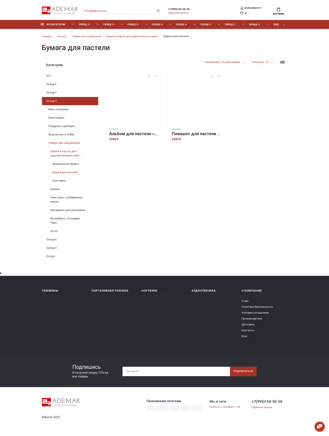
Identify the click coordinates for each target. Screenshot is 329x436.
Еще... (277, 26)
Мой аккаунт (250, 8)
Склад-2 (84, 26)
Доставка (248, 326)
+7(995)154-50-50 (183, 10)
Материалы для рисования (67, 212)
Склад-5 (132, 26)
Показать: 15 (260, 64)
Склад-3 (108, 26)
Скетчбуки (59, 183)
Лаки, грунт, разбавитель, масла (66, 202)
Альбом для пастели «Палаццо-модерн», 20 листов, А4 (134, 136)
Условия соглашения (255, 315)
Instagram (231, 409)
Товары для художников (64, 145)
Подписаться (241, 373)
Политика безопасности (257, 309)
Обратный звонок (179, 13)
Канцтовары (56, 120)
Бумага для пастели (65, 174)
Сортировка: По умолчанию (222, 64)
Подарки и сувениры (61, 128)
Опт (48, 78)
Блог (245, 338)
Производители (252, 320)
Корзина (278, 12)
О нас (245, 303)
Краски (55, 191)
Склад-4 (181, 26)
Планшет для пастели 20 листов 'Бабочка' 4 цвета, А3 (197, 136)
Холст (54, 233)
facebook (216, 409)
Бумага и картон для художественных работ (65, 155)
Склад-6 (157, 26)
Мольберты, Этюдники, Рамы (65, 223)
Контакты (248, 332)
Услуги (50, 258)
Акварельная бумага (65, 166)
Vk (241, 409)
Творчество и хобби (61, 136)
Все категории (53, 26)
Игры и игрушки (58, 111)
